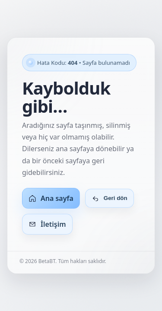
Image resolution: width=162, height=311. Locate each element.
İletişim (47, 224)
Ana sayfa (51, 198)
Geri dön (109, 198)
